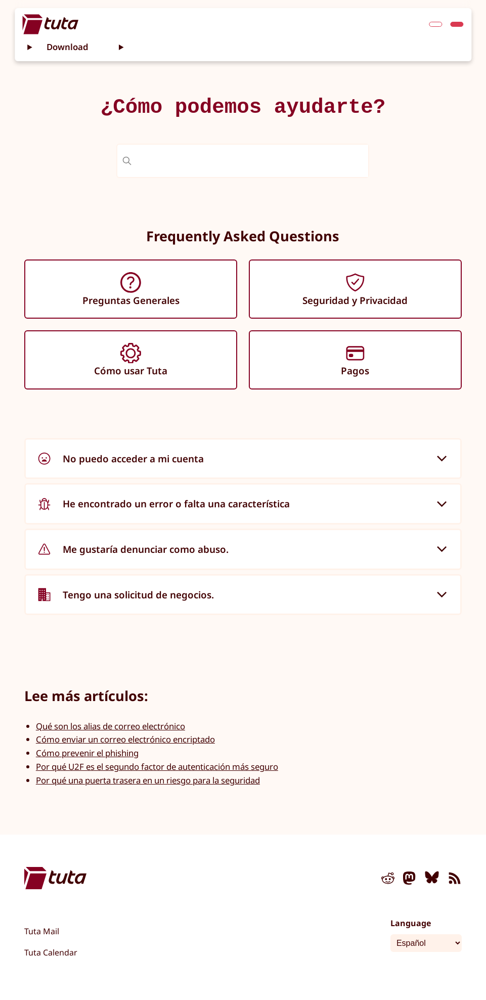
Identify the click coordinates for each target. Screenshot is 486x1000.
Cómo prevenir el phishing (87, 753)
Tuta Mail (41, 931)
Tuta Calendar (50, 952)
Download (68, 47)
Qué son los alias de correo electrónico (110, 726)
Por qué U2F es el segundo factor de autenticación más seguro (157, 766)
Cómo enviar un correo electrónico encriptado (125, 739)
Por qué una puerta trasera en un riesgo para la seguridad (148, 780)
